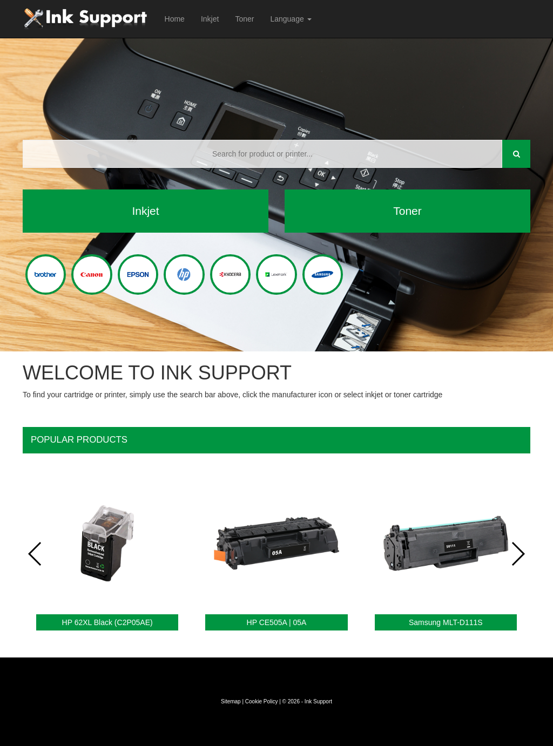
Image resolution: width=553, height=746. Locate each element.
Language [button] (290, 19)
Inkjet (210, 19)
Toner (244, 19)
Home (175, 19)
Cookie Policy (261, 701)
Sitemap (231, 701)
